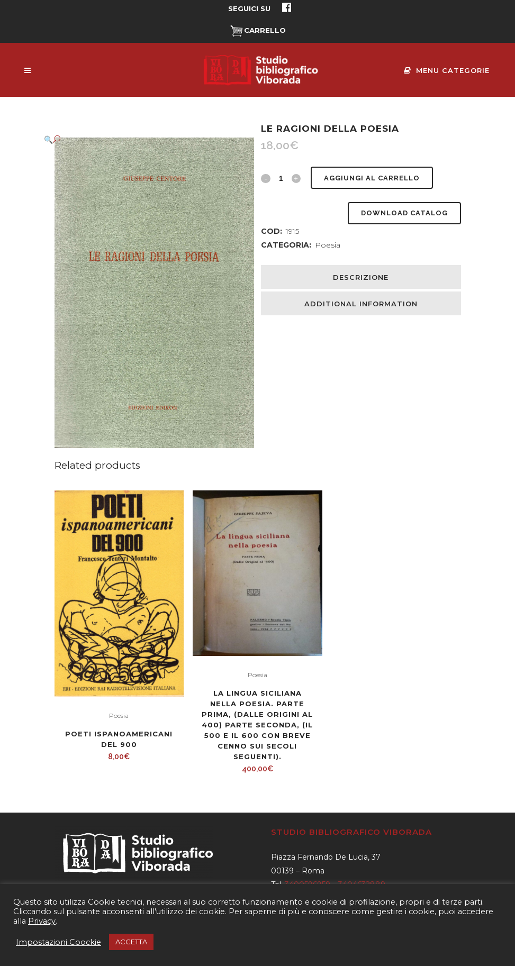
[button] (143, 139)
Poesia (327, 245)
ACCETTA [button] (131, 941)
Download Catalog (404, 213)
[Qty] (280, 177)
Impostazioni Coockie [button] (58, 942)
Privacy (42, 921)
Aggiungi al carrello (371, 178)
